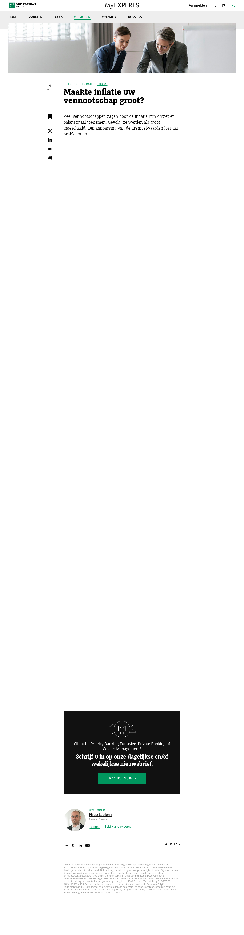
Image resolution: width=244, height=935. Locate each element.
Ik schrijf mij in (120, 778)
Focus (58, 17)
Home (12, 17)
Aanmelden (198, 5)
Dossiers (135, 17)
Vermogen (82, 17)
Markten (35, 17)
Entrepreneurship (80, 84)
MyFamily (109, 17)
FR (223, 5)
